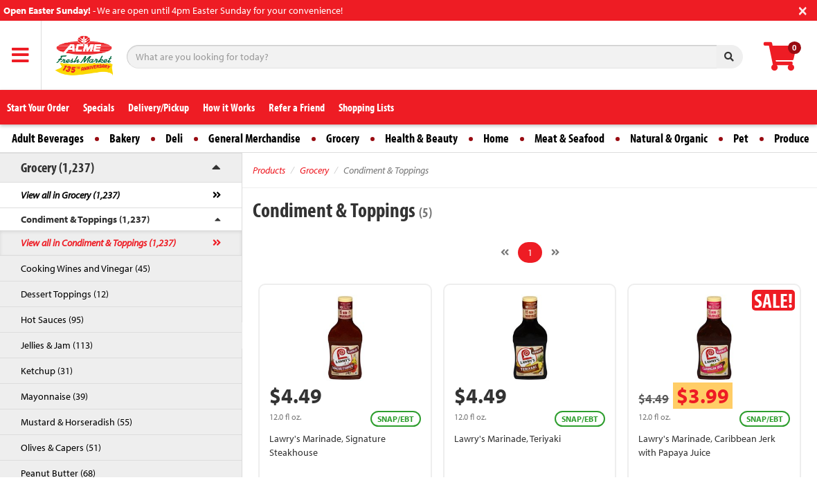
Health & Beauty (421, 138)
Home (496, 138)
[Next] (555, 252)
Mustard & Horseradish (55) (76, 422)
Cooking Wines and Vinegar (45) (85, 268)
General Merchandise (254, 138)
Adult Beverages (48, 138)
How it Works (229, 107)
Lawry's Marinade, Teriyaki (507, 438)
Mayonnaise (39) (54, 396)
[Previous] (505, 252)
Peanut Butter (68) (58, 473)
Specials (98, 107)
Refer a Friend (297, 107)
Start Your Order (38, 107)
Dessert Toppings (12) (65, 294)
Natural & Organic (669, 138)
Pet (740, 138)
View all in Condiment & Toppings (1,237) (98, 243)
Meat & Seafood (569, 138)
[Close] (802, 9)
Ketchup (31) (47, 371)
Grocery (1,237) (57, 167)
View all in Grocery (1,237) (70, 195)
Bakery (124, 138)
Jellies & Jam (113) (57, 345)
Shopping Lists (366, 107)
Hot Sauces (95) (52, 319)
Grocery (342, 138)
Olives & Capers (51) (61, 447)
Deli (174, 138)
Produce (791, 138)
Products (269, 170)
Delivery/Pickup (158, 107)
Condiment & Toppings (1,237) (85, 219)
